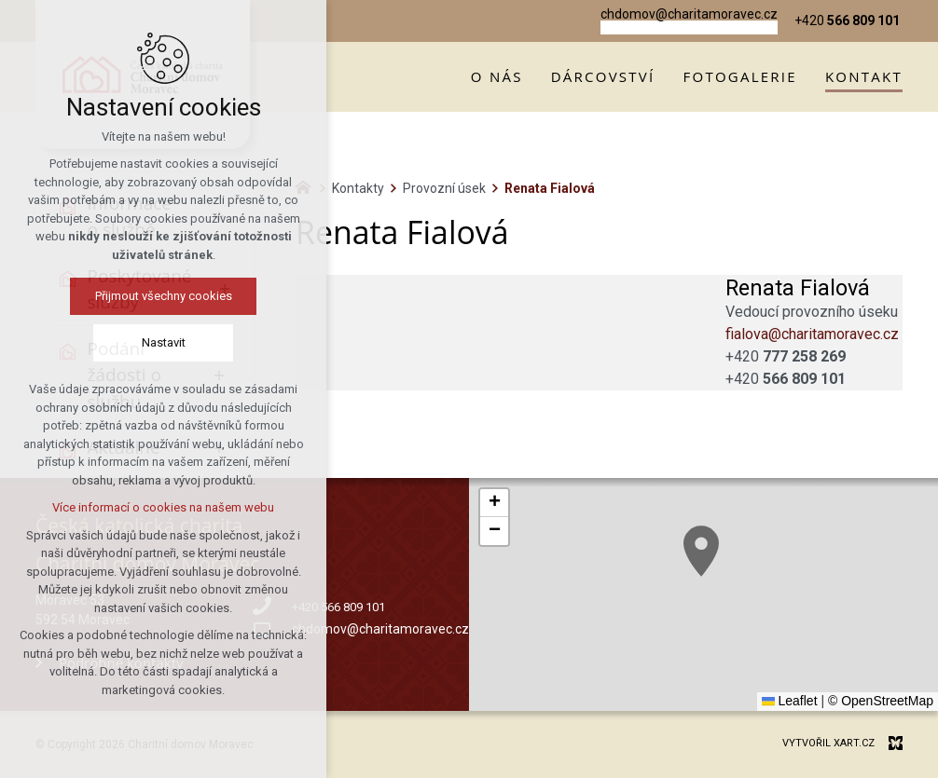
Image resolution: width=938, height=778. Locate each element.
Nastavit (164, 342)
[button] (701, 551)
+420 (785, 356)
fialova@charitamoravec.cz (812, 334)
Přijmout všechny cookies (163, 296)
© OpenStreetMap (880, 700)
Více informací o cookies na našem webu (163, 507)
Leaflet (790, 700)
